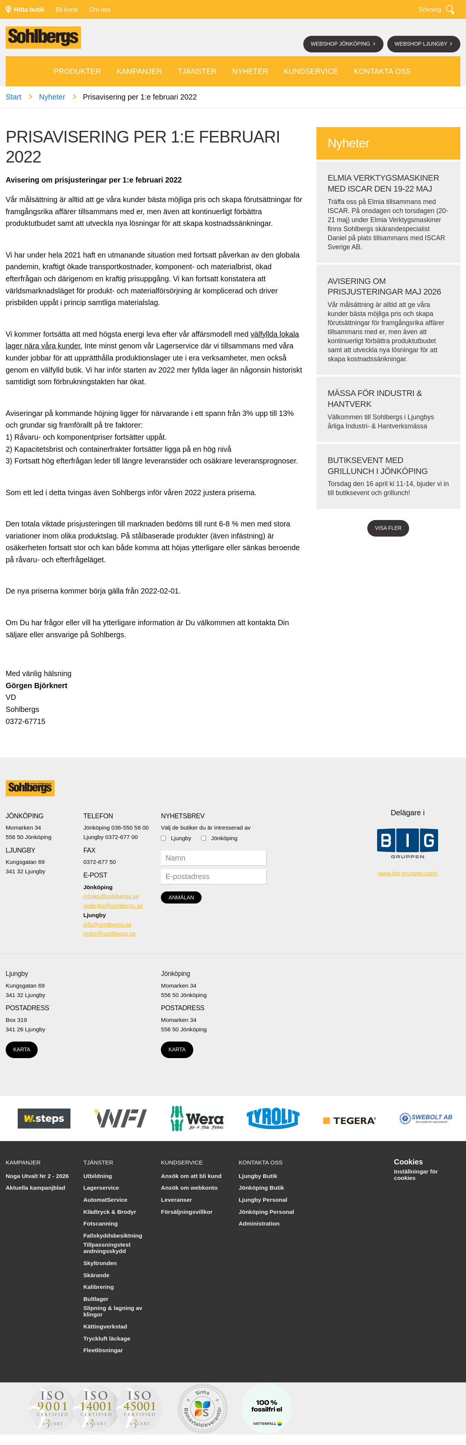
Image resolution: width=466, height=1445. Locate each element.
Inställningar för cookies (416, 1174)
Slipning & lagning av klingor (112, 1311)
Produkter (77, 71)
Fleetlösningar (103, 1350)
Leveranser (176, 1199)
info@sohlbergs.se (107, 924)
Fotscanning (100, 1223)
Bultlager (95, 1299)
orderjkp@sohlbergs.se (113, 905)
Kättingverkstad (105, 1326)
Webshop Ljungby (422, 44)
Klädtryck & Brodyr (109, 1212)
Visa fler (388, 528)
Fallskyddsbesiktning (112, 1235)
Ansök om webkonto (189, 1187)
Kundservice (311, 71)
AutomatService (105, 1199)
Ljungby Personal (262, 1199)
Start (13, 97)
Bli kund (67, 9)
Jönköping (224, 838)
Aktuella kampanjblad (35, 1187)
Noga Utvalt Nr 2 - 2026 (37, 1176)
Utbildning (97, 1176)
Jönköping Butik (261, 1187)
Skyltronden (100, 1263)
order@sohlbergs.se (109, 933)
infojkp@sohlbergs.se (111, 896)
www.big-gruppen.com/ (407, 873)
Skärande (96, 1275)
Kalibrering (98, 1287)
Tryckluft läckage (106, 1338)
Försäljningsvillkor (186, 1212)
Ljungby (181, 838)
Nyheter (250, 71)
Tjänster (197, 71)
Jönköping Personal (266, 1212)
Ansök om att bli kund (191, 1176)
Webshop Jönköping (341, 44)
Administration (259, 1223)
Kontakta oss (382, 71)
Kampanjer (139, 71)
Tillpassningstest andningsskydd (106, 1248)
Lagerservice (101, 1187)
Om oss (99, 9)
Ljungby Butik (257, 1176)
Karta (21, 1049)
